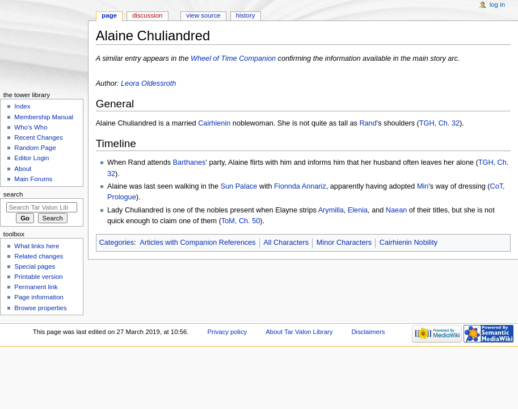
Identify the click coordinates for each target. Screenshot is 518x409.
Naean (396, 210)
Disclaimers (368, 331)
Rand (367, 123)
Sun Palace (239, 186)
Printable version (38, 276)
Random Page (35, 147)
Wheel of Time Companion (233, 58)
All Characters (286, 243)
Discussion (147, 15)
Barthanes (189, 162)
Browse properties (40, 307)
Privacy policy (227, 331)
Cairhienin (214, 123)
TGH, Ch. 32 (439, 123)
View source (203, 15)
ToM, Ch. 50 (240, 221)
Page (109, 15)
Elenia (358, 210)
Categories (116, 243)
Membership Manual (43, 117)
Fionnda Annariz (300, 186)
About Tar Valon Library (299, 331)
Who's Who (30, 127)
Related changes (38, 256)
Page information (39, 297)
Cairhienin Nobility (408, 243)
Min (422, 186)
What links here (36, 246)
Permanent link (35, 286)
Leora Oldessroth (148, 83)
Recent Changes (38, 137)
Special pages (34, 266)
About (22, 168)
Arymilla (331, 210)
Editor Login (31, 158)
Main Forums (33, 179)
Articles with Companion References (198, 243)
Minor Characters (344, 243)
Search (13, 194)
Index (22, 106)
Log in (497, 4)
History (245, 15)
